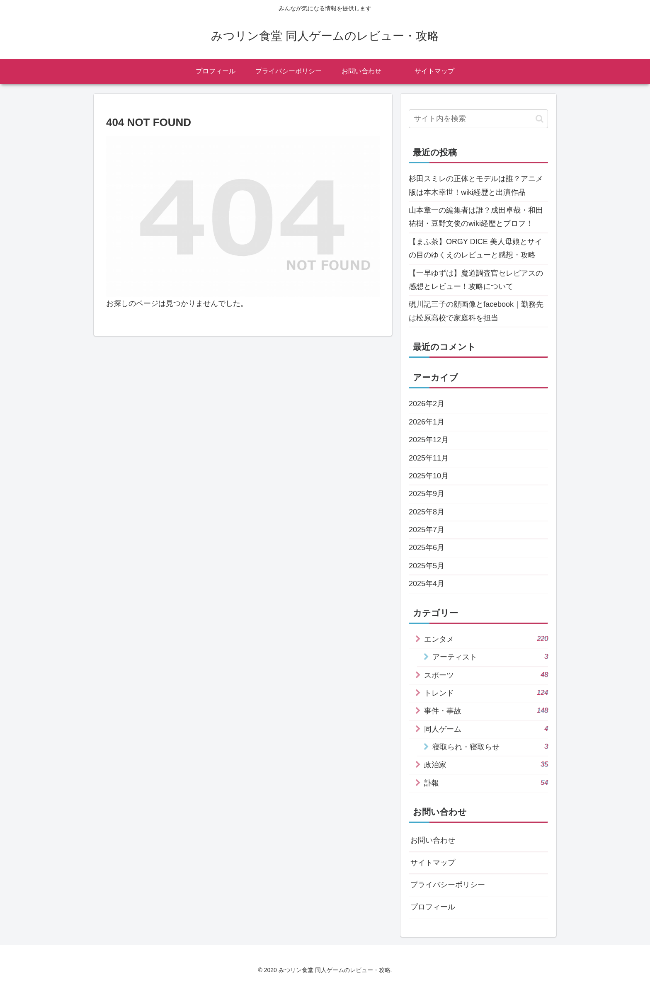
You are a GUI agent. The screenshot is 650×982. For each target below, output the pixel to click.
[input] (478, 118)
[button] (539, 119)
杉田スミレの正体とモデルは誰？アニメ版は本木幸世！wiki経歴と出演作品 (476, 185)
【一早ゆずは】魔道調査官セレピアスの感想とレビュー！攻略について (476, 280)
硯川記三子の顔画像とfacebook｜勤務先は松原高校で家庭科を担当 (476, 311)
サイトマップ (432, 862)
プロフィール (432, 907)
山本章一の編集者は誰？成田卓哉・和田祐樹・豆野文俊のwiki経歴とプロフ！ (476, 217)
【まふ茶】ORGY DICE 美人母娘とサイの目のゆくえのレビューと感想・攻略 (475, 248)
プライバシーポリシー (447, 884)
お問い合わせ (432, 840)
